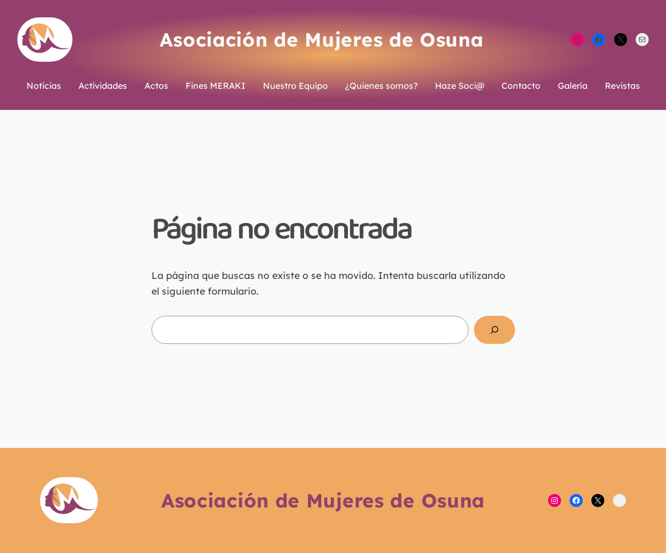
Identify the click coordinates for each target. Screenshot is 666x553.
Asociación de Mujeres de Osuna (321, 39)
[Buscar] (494, 330)
